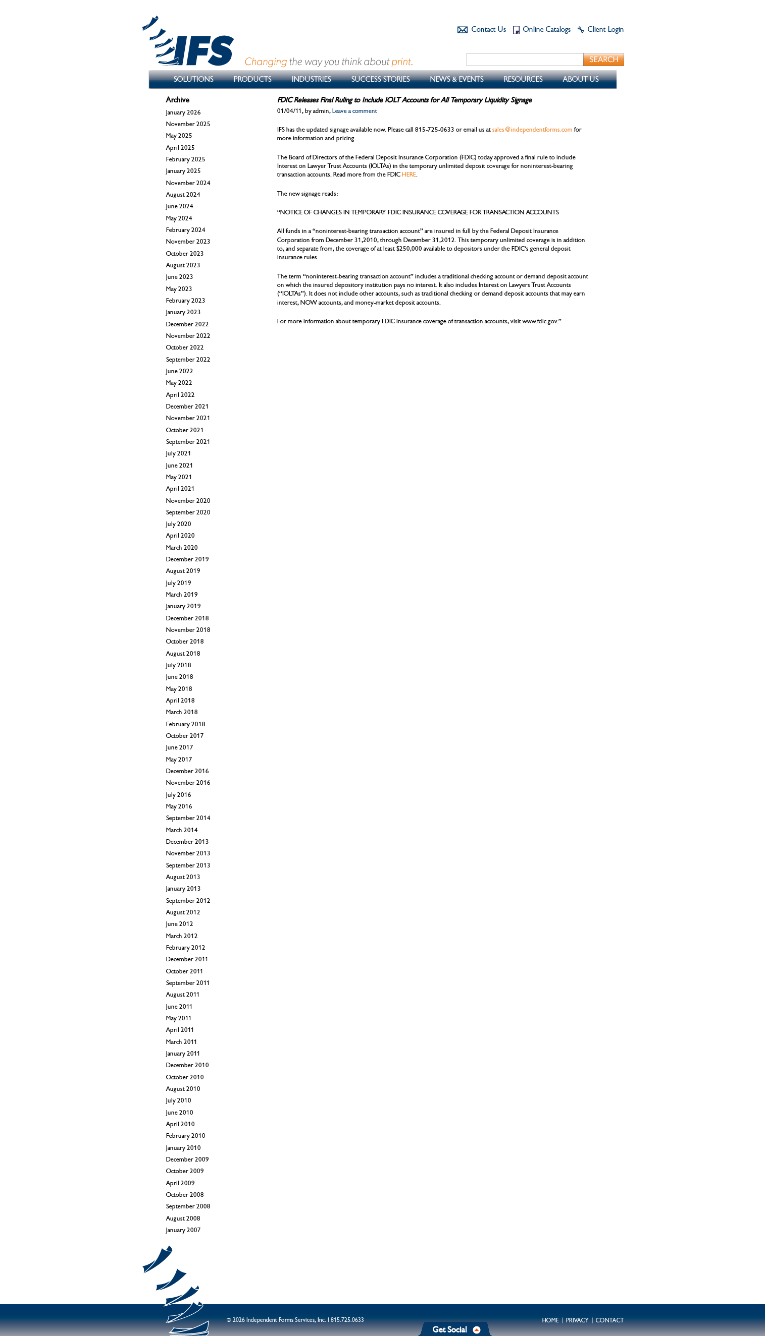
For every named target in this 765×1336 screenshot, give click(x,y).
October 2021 (185, 430)
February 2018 (186, 724)
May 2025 (179, 135)
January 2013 (183, 888)
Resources (523, 79)
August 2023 (183, 265)
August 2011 (183, 994)
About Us (581, 79)
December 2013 (187, 841)
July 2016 (178, 794)
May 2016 (179, 806)
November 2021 (188, 418)
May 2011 (179, 1018)
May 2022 (179, 382)
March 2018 (182, 712)
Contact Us (489, 29)
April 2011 (180, 1029)
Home (550, 1320)
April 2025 (180, 147)
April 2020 (180, 535)
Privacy (577, 1320)
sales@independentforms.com (532, 129)
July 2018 (178, 665)
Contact (610, 1320)
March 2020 (182, 547)
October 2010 (185, 1077)
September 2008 (188, 1206)
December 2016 (187, 771)
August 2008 (183, 1218)
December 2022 (187, 324)
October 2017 (185, 735)
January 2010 (183, 1147)
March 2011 (181, 1041)
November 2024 (188, 183)
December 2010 (187, 1065)
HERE (409, 174)
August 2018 (183, 653)
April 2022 (180, 394)
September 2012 (188, 900)
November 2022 (188, 335)
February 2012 (186, 947)
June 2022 (179, 371)
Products (253, 79)
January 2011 (183, 1053)
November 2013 (188, 853)
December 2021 (187, 406)
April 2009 (180, 1183)
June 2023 (179, 276)
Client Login (606, 29)
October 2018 (185, 641)
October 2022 (185, 347)
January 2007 (183, 1230)
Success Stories (380, 79)
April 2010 (180, 1124)
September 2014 (188, 818)
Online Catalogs (547, 29)
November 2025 (188, 124)
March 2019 (182, 594)
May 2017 (179, 759)
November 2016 (188, 782)
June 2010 (179, 1112)
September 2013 (188, 865)
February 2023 (186, 300)
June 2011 (179, 1006)
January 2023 (183, 312)
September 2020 (188, 512)
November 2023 (188, 241)
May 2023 (179, 289)
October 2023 (185, 253)
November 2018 (188, 629)
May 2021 (179, 477)
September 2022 (188, 359)
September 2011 (188, 982)
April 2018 (180, 700)
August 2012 (183, 912)
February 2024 (186, 230)
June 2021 (179, 465)
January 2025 (183, 171)
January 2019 (183, 606)
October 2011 (184, 971)
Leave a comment (354, 110)
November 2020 (188, 500)
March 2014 (182, 830)
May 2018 (179, 688)
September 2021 (188, 441)
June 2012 (179, 923)
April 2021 (180, 488)
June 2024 (179, 206)
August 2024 (183, 194)
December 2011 (187, 959)
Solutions (194, 79)
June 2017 (179, 747)
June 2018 (179, 676)
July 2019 (178, 583)
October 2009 (185, 1171)
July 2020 (178, 524)
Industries (311, 79)
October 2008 (185, 1194)
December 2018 (187, 618)
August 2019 (183, 570)
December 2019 (187, 559)
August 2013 (183, 877)
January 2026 (183, 112)
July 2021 (178, 453)
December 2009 (187, 1159)
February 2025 (186, 159)
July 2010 (178, 1100)
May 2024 (179, 218)
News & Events (457, 79)
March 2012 (182, 936)
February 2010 (186, 1135)
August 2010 (183, 1088)
